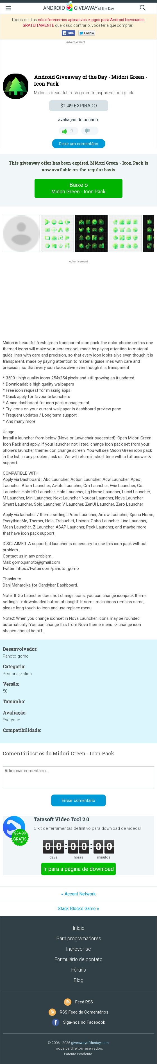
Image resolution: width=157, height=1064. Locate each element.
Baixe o (78, 188)
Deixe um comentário (78, 143)
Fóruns (78, 970)
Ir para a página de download (78, 869)
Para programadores (78, 938)
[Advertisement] (78, 58)
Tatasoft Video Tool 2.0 (61, 819)
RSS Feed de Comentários (84, 1012)
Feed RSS (84, 1002)
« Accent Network (78, 894)
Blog (78, 980)
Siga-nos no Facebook (84, 1022)
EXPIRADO (78, 106)
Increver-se (78, 949)
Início (79, 928)
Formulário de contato (78, 959)
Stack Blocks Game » (78, 908)
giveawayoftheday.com (90, 1043)
